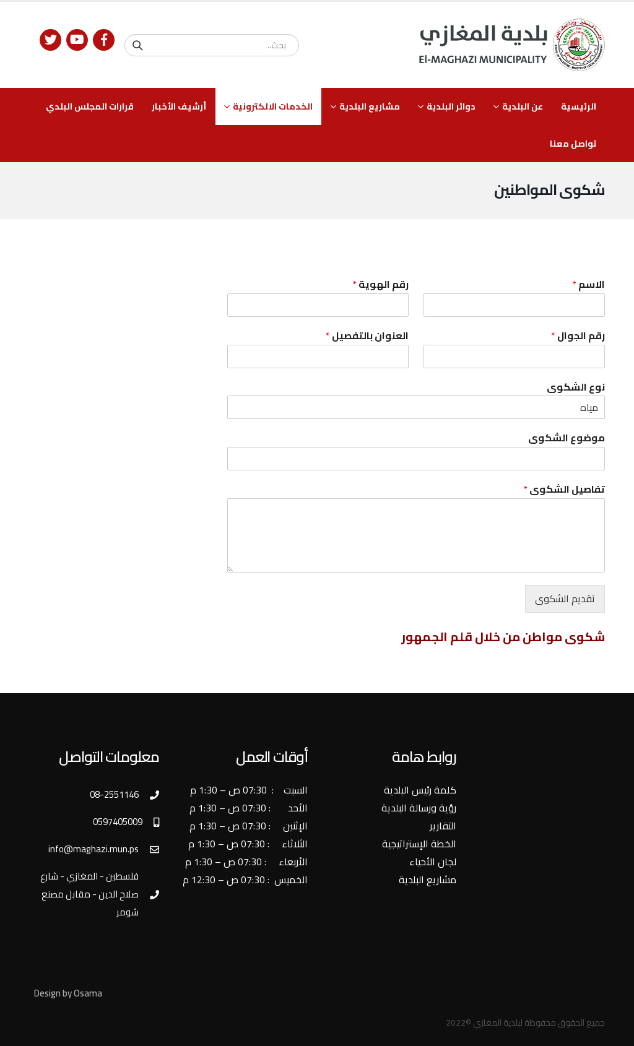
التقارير (443, 825)
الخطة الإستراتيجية (419, 843)
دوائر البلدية (451, 106)
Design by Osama (68, 993)
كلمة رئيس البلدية (420, 789)
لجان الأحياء (432, 861)
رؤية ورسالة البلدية (418, 807)
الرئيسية (578, 106)
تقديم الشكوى (565, 598)
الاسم (588, 284)
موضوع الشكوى (566, 437)
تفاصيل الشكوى (564, 489)
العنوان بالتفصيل (367, 335)
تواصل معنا (573, 144)
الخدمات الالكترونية (273, 106)
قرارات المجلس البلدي (90, 106)
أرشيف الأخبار (179, 106)
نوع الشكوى (576, 387)
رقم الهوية (380, 284)
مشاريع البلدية (369, 106)
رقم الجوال (578, 335)
